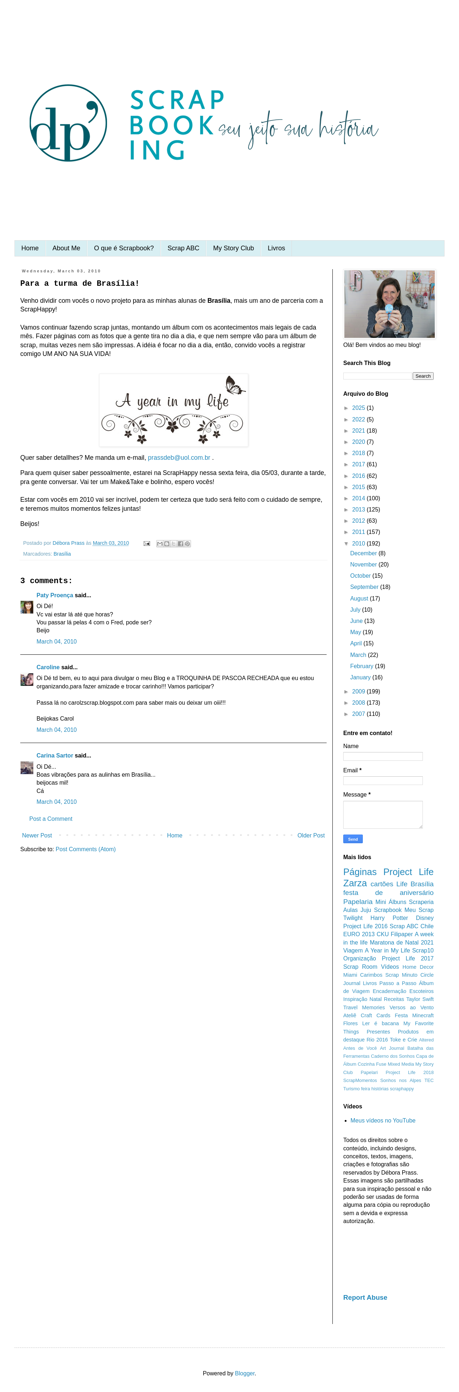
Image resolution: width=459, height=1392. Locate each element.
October (361, 576)
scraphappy (402, 1088)
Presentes (378, 1032)
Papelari (369, 1072)
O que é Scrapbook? (124, 248)
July (356, 610)
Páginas (360, 872)
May (356, 632)
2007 (359, 714)
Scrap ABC (183, 248)
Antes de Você (360, 1048)
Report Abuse (365, 1297)
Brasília (62, 554)
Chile (427, 926)
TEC (429, 1080)
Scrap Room (360, 967)
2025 (359, 408)
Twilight (352, 918)
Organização (359, 958)
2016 (359, 476)
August (360, 598)
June (357, 621)
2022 (359, 419)
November (364, 564)
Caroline (48, 667)
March (359, 655)
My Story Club (233, 248)
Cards (383, 1015)
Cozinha (366, 1064)
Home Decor (418, 967)
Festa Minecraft (414, 1015)
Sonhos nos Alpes (400, 1080)
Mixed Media (401, 1064)
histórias (380, 1088)
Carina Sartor (55, 755)
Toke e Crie (403, 1040)
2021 (359, 431)
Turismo (351, 1088)
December (364, 553)
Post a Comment (50, 819)
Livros (276, 248)
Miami (350, 975)
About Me (66, 248)
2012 (359, 521)
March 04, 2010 (57, 641)
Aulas (350, 910)
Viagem (353, 950)
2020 (359, 442)
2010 (359, 543)
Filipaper (402, 934)
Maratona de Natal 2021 (402, 942)
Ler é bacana (380, 1023)
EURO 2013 (359, 934)
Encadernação (390, 991)
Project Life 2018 (410, 1072)
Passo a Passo (397, 983)
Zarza (355, 883)
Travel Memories (364, 1007)
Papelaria (358, 901)
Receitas (394, 999)
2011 (359, 532)
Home (30, 248)
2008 (359, 703)
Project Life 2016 (365, 926)
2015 (359, 487)
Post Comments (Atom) (86, 849)
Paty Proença (55, 595)
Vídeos (390, 967)
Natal (376, 999)
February (362, 666)
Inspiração (355, 999)
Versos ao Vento (412, 1007)
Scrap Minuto (401, 975)
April (356, 643)
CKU (383, 934)
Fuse (381, 1064)
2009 (359, 691)
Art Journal (392, 1048)
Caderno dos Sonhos (393, 1056)
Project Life (408, 872)
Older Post (311, 835)
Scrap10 (423, 950)
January (361, 677)
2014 (359, 498)
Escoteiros (421, 991)
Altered (426, 1040)
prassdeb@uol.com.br (179, 457)
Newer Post (37, 835)
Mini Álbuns (390, 902)
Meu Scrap (419, 910)
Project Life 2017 (408, 958)
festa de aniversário (388, 892)
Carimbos (371, 975)
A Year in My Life (387, 950)
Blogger (245, 1373)
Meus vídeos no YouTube (383, 1120)
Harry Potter (389, 918)
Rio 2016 (377, 1040)
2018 (359, 453)
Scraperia (421, 902)
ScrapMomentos (360, 1080)
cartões (382, 884)
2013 (359, 509)
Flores (350, 1023)
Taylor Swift (420, 999)
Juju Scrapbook (381, 910)
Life (402, 884)
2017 (359, 464)
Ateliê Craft (357, 1015)
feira (365, 1088)
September (365, 587)
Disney (425, 918)
